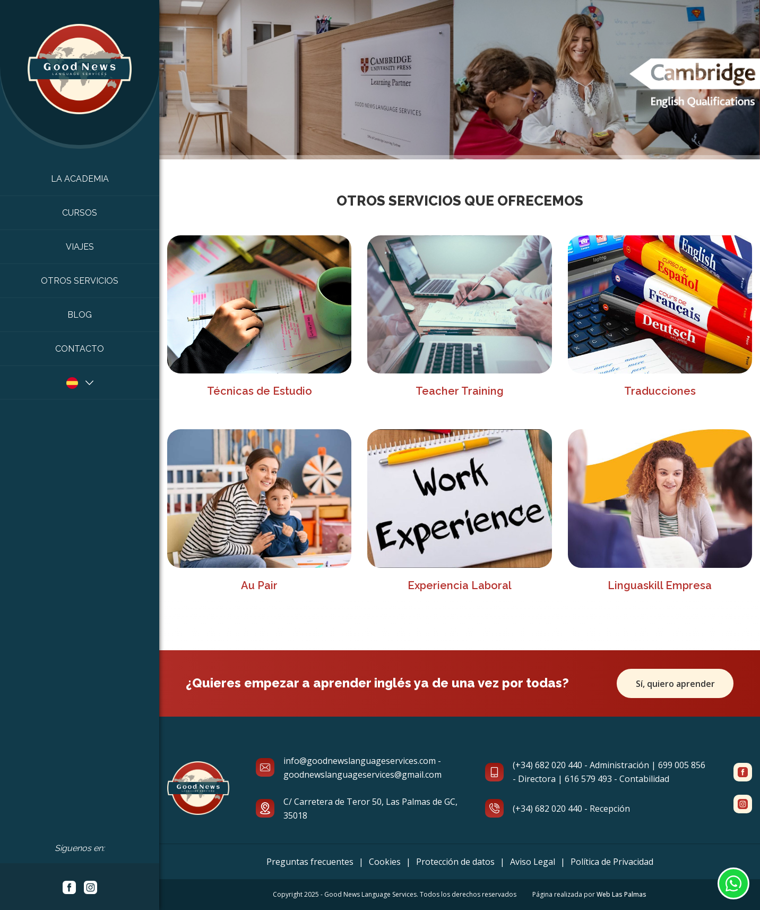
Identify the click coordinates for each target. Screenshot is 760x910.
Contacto (79, 349)
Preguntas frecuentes (309, 862)
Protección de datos (455, 862)
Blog (79, 315)
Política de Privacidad (612, 862)
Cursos (79, 213)
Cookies (385, 862)
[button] (79, 382)
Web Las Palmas (621, 894)
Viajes (80, 247)
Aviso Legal (532, 862)
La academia (80, 179)
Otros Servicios (79, 281)
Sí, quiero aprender (675, 683)
